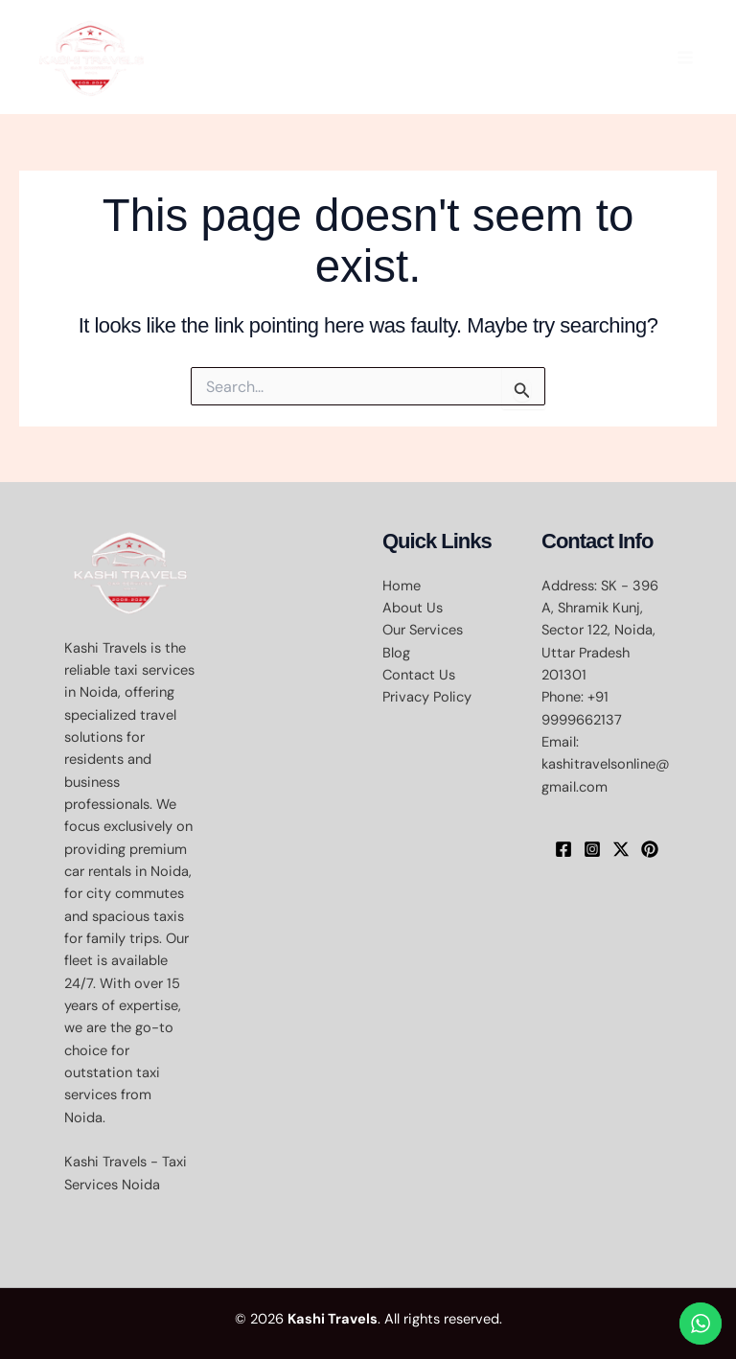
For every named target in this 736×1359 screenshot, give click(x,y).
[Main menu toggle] (685, 57)
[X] (621, 849)
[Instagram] (592, 849)
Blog (396, 653)
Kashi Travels (333, 1319)
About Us (412, 608)
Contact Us (418, 675)
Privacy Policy (427, 697)
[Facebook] (563, 849)
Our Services (422, 630)
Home (401, 586)
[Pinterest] (649, 849)
